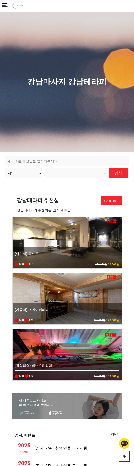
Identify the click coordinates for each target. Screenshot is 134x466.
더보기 (115, 434)
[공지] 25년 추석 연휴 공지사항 (61, 448)
